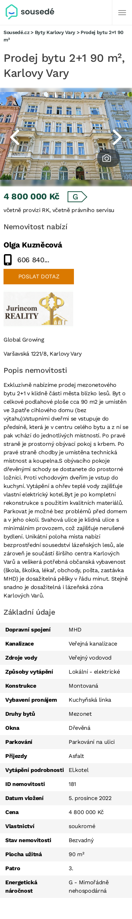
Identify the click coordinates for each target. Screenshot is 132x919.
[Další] (122, 12)
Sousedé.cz (17, 32)
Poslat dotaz (38, 276)
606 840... (33, 260)
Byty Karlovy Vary (55, 32)
